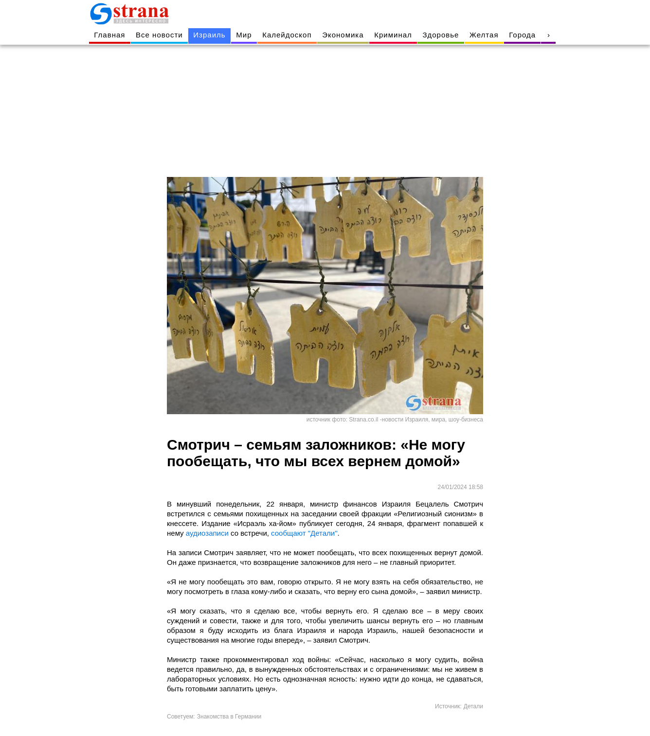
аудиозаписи (206, 533)
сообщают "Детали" (304, 533)
